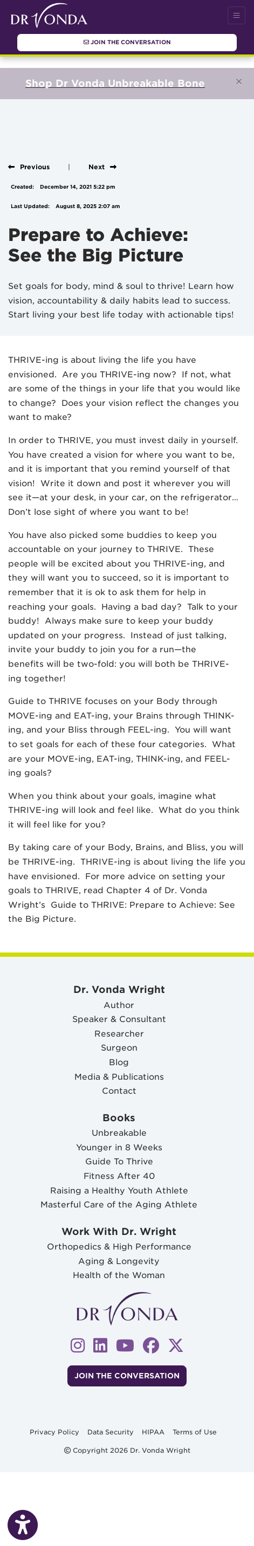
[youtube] (125, 1345)
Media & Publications (119, 1077)
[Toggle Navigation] (236, 15)
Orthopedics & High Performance (119, 1246)
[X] (176, 1345)
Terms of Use (195, 1431)
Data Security (110, 1431)
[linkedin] (100, 1345)
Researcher (119, 1034)
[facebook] (151, 1345)
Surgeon (119, 1048)
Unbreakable (119, 1133)
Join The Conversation (127, 42)
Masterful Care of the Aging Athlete (118, 1204)
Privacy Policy (54, 1431)
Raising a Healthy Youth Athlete (119, 1190)
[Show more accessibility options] (22, 1525)
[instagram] (78, 1345)
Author (119, 1005)
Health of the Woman (119, 1275)
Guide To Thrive (119, 1161)
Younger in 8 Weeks (119, 1147)
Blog (119, 1062)
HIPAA (153, 1431)
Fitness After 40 (119, 1176)
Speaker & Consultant (119, 1019)
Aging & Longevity (119, 1261)
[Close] (238, 81)
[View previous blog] (29, 167)
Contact (119, 1091)
